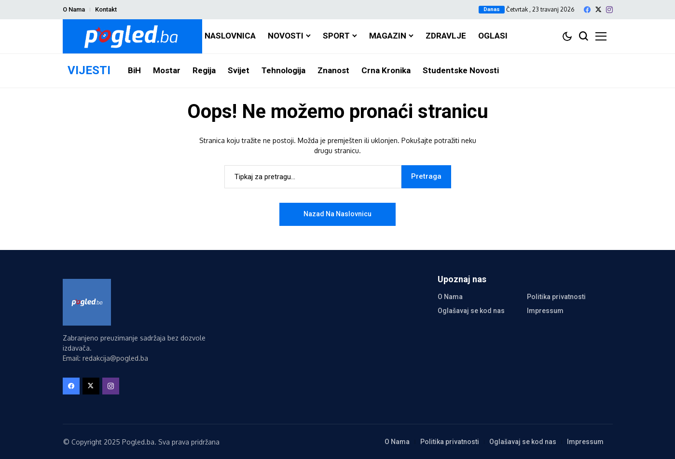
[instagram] (609, 9)
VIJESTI (89, 70)
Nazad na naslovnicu (337, 214)
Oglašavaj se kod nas (471, 311)
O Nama (74, 9)
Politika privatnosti (556, 297)
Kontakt (106, 9)
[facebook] (587, 9)
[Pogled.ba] (132, 36)
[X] (598, 9)
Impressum (545, 311)
